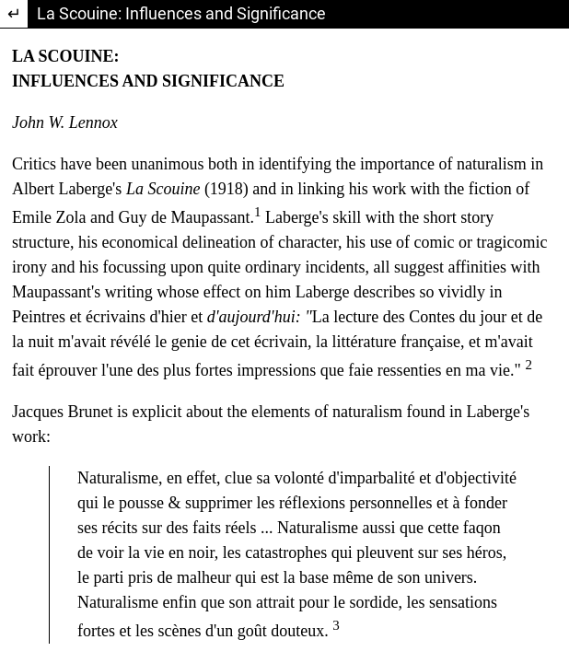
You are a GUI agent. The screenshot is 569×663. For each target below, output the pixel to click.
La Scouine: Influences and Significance (181, 13)
